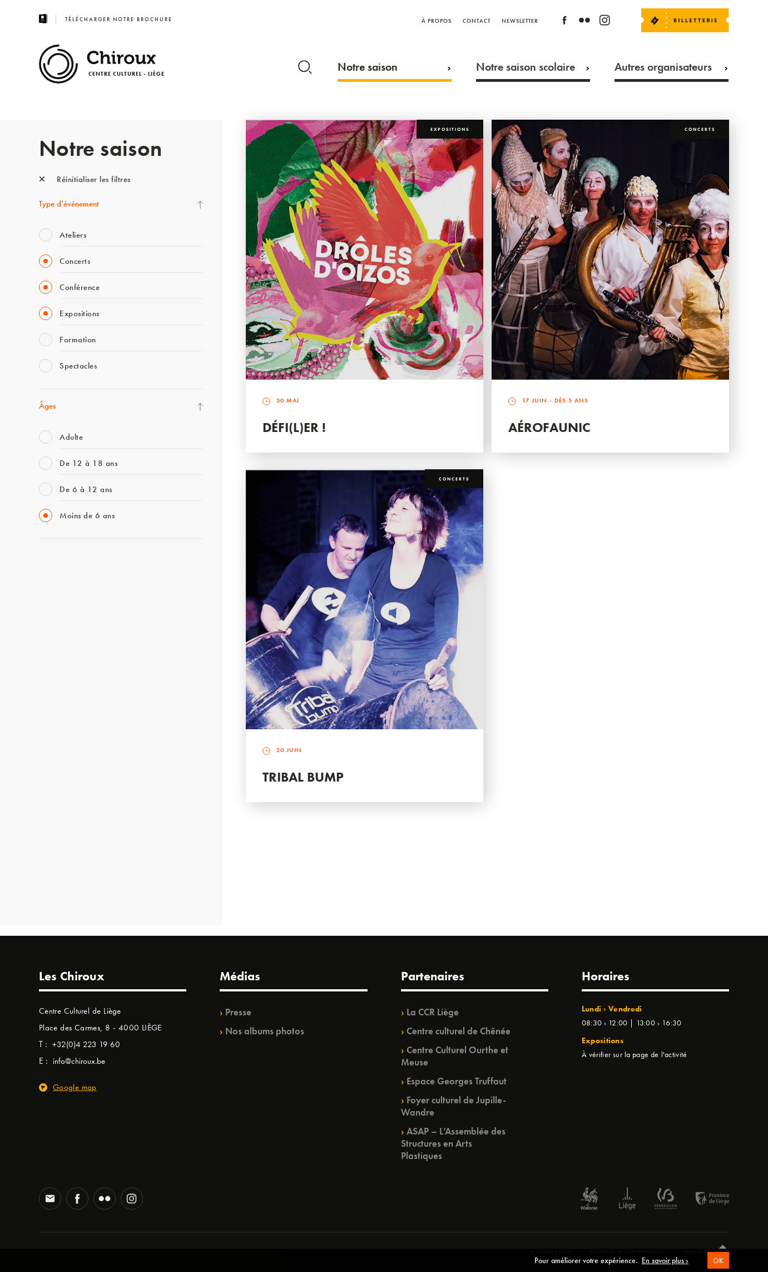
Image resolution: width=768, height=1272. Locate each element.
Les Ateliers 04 (63, 726)
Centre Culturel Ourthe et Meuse (454, 1056)
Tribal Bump (303, 776)
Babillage (54, 658)
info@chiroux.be (79, 1061)
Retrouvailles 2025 (71, 886)
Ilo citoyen (56, 794)
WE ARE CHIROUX (71, 863)
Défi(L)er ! (294, 427)
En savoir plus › (665, 1261)
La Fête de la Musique (75, 589)
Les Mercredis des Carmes (82, 612)
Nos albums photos (264, 1031)
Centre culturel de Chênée (459, 1031)
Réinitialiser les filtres (85, 179)
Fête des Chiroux (66, 566)
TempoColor (59, 817)
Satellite (52, 680)
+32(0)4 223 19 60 (86, 1044)
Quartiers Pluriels (67, 772)
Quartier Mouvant (69, 749)
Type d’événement (69, 203)
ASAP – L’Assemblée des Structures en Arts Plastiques (453, 1143)
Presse (238, 1012)
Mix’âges (54, 635)
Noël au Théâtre (65, 840)
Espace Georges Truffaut (457, 1081)
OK (718, 1262)
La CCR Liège (433, 1012)
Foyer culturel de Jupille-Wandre (453, 1106)
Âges (47, 405)
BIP (44, 703)
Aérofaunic (549, 427)
